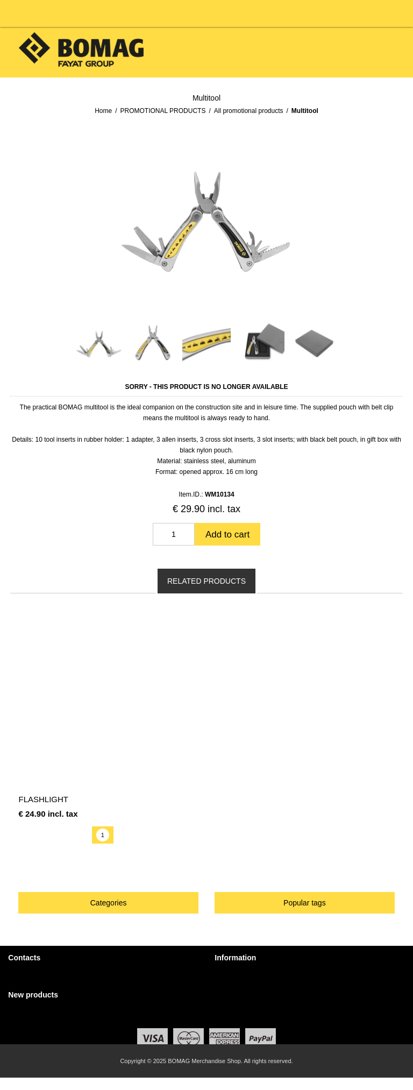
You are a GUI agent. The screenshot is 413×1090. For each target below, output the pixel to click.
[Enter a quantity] (174, 534)
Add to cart (227, 534)
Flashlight (43, 799)
